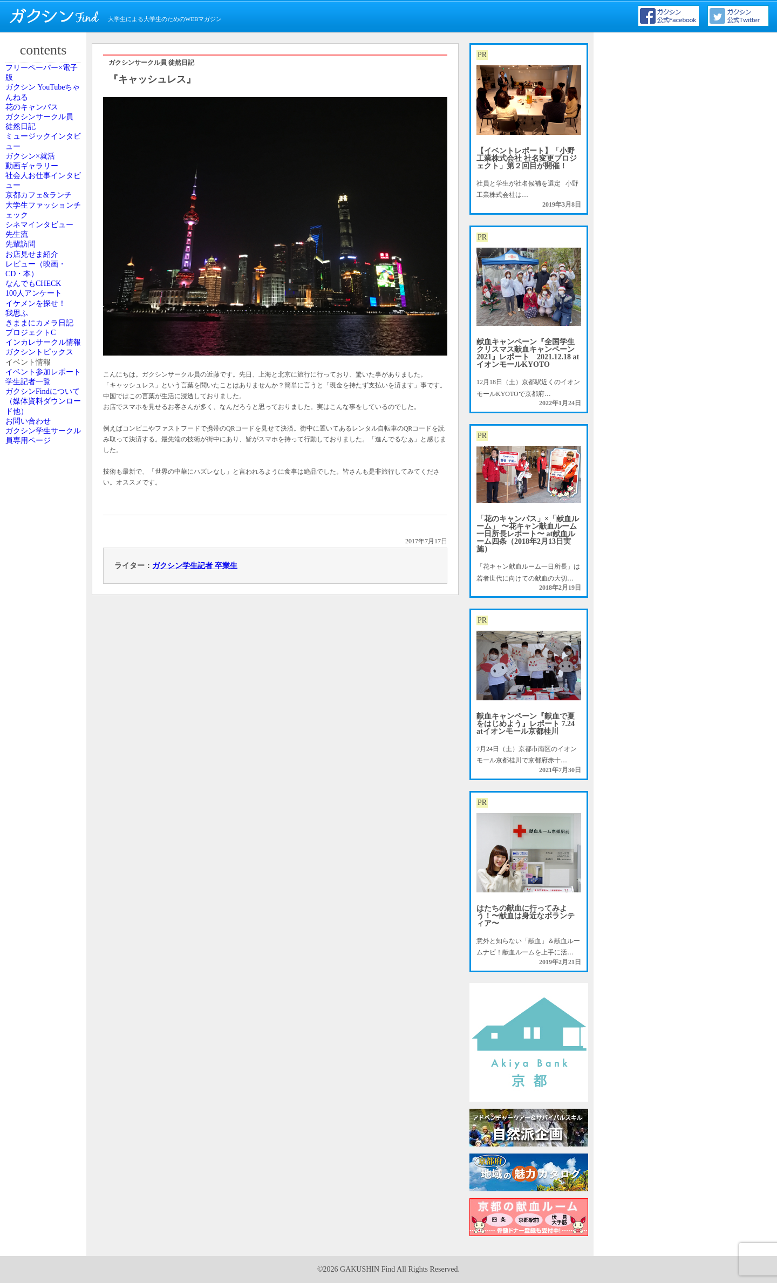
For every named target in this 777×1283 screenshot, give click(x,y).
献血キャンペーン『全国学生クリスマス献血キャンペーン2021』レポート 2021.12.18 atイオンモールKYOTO (527, 353)
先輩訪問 (32, 446)
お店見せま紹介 (41, 470)
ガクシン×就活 (40, 236)
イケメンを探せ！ (45, 578)
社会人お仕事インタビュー (45, 289)
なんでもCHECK (43, 529)
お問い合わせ (38, 880)
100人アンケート (43, 553)
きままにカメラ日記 (45, 631)
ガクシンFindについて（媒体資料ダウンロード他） (45, 845)
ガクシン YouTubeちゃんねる (44, 113)
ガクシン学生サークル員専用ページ (45, 909)
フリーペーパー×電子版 (46, 79)
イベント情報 (38, 753)
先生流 (28, 422)
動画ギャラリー (41, 260)
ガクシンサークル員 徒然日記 (45, 172)
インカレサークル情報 (45, 690)
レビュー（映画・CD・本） (45, 499)
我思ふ (28, 602)
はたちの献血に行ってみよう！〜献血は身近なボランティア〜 (525, 915)
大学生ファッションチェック (45, 358)
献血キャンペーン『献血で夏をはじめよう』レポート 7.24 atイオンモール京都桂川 (525, 723)
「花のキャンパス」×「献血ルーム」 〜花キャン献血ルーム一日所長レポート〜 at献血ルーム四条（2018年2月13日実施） (527, 534)
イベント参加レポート (45, 782)
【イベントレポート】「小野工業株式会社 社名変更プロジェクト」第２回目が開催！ (526, 158)
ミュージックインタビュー (45, 206)
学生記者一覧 (38, 812)
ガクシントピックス (45, 724)
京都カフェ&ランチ (44, 323)
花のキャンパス (41, 143)
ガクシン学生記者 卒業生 (194, 566)
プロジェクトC (40, 661)
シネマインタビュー (45, 392)
